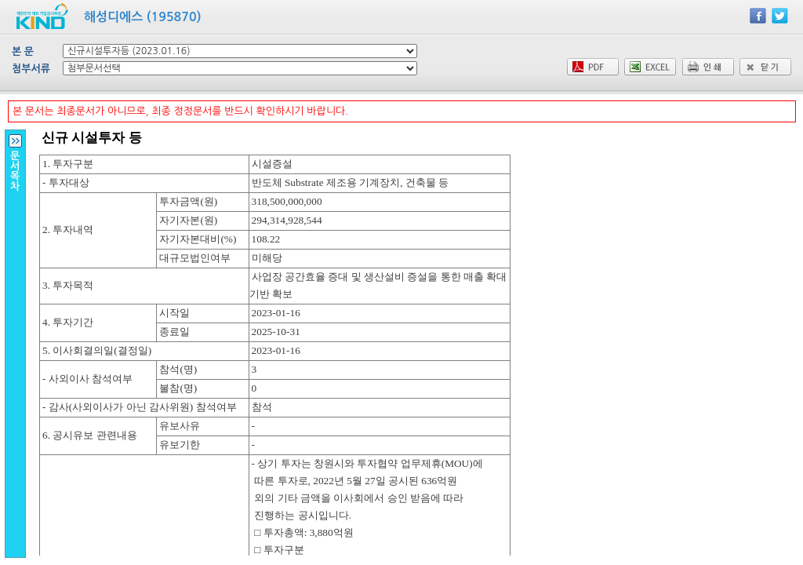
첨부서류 (31, 69)
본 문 (23, 51)
